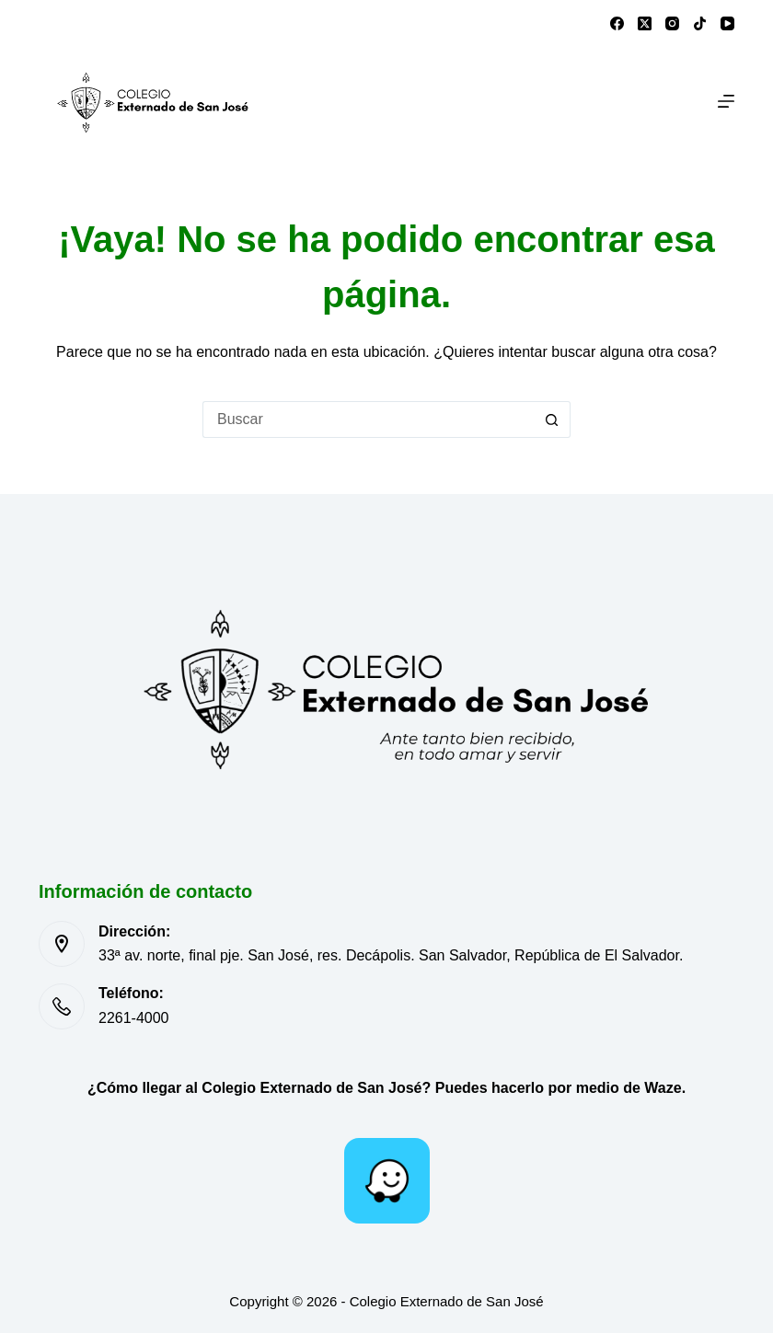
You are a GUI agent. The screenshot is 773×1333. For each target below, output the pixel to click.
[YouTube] (727, 23)
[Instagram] (672, 23)
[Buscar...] (368, 419)
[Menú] (726, 101)
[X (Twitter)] (645, 23)
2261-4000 (133, 1018)
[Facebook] (617, 23)
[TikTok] (700, 23)
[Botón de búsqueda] (552, 419)
